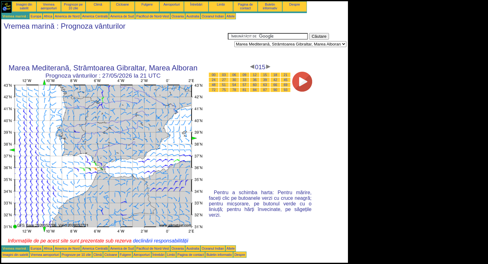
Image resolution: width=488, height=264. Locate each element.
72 (214, 90)
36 (255, 80)
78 (234, 90)
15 (265, 75)
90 (275, 90)
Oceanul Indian (213, 16)
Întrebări (196, 4)
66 (275, 85)
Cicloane (122, 4)
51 (224, 85)
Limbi (221, 4)
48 (214, 85)
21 (286, 75)
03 (224, 75)
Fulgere (146, 4)
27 (224, 80)
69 (286, 85)
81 (244, 90)
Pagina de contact (245, 6)
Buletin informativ (270, 6)
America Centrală (95, 16)
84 (255, 90)
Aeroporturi (171, 4)
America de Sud (122, 16)
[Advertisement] (114, 47)
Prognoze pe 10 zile (73, 6)
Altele (231, 16)
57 (244, 85)
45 (286, 80)
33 (244, 80)
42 (275, 80)
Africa (48, 16)
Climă (98, 4)
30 (234, 80)
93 (286, 90)
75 (224, 90)
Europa (35, 16)
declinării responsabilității (160, 240)
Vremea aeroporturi (49, 6)
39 (265, 80)
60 (255, 85)
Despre (294, 4)
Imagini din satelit (24, 6)
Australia (192, 16)
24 (214, 80)
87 (265, 90)
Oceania (177, 16)
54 (234, 85)
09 (244, 75)
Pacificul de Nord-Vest (152, 16)
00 (214, 75)
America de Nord (67, 16)
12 (255, 75)
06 (234, 75)
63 (265, 85)
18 (275, 75)
